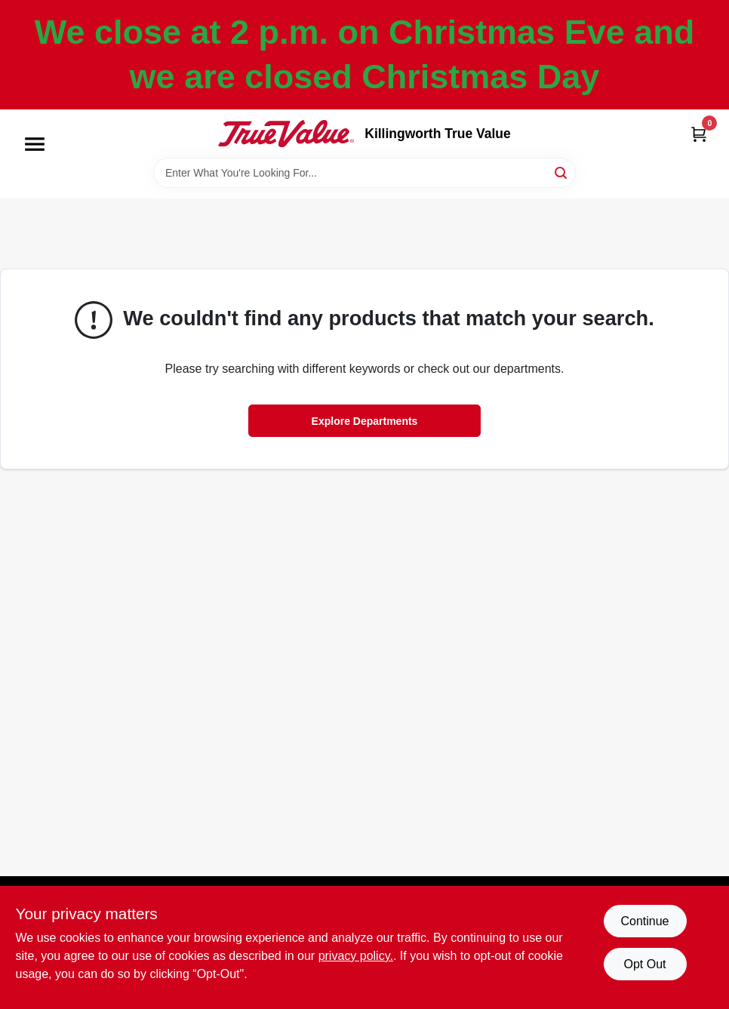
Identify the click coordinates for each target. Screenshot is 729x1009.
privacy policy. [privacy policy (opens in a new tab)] (355, 955)
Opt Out (644, 964)
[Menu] (35, 144)
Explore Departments (365, 421)
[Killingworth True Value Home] (286, 133)
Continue (644, 921)
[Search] (562, 171)
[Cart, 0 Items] (698, 134)
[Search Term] (364, 173)
